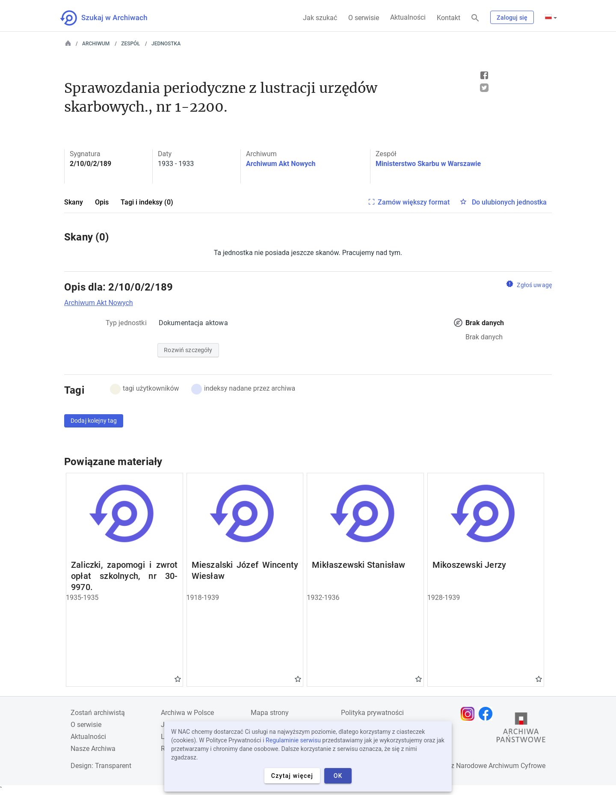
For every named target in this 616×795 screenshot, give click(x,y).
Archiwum (96, 44)
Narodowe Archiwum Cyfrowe (500, 766)
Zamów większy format (414, 202)
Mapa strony (270, 713)
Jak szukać (320, 18)
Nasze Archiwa (93, 749)
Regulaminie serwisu (293, 740)
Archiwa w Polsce (187, 713)
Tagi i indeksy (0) (147, 202)
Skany (73, 202)
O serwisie (363, 18)
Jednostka (166, 44)
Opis (102, 202)
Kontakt (448, 18)
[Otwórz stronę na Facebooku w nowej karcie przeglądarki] (488, 714)
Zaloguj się (512, 17)
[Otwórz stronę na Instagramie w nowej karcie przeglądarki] (470, 714)
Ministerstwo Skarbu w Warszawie (428, 164)
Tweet (484, 87)
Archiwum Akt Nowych (281, 164)
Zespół (130, 44)
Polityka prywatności (372, 713)
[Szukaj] (475, 18)
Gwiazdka (178, 678)
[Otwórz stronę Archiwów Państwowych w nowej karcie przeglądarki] (521, 729)
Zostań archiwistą (98, 713)
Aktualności (408, 17)
